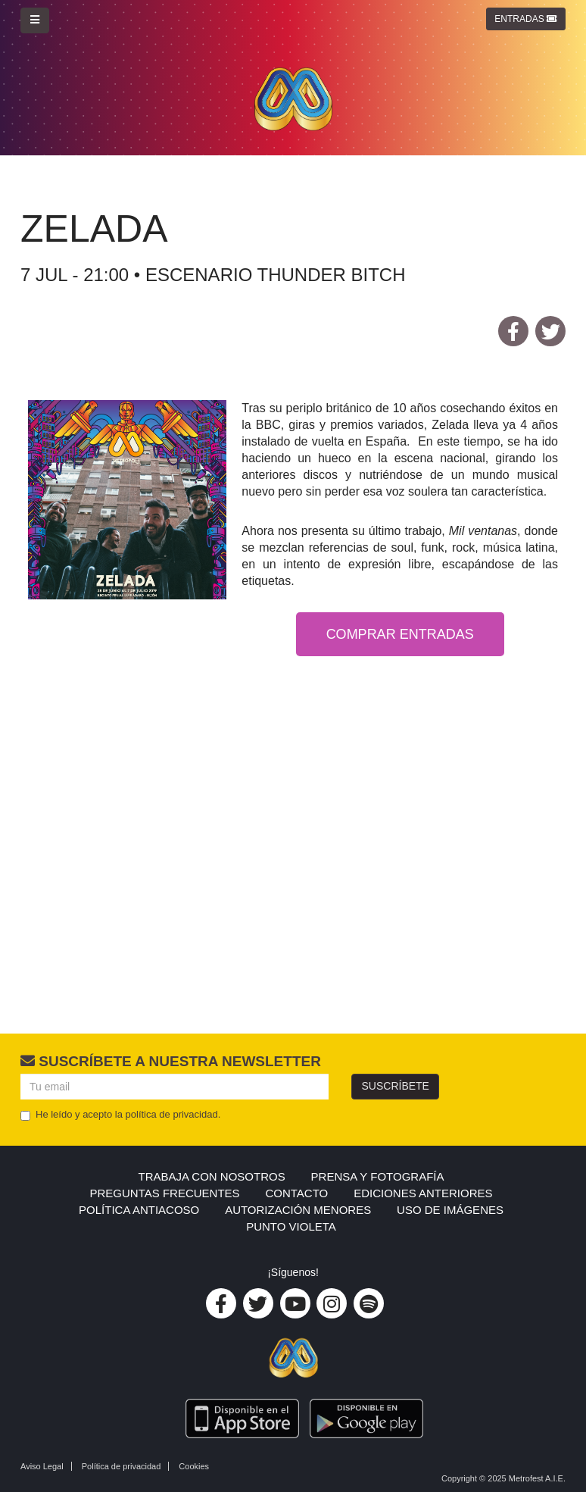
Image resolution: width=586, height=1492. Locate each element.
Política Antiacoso (139, 1209)
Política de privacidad (121, 1466)
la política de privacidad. (167, 1114)
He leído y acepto (120, 1115)
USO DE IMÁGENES (450, 1209)
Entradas (525, 19)
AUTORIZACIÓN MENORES (298, 1209)
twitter (550, 334)
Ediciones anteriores (423, 1193)
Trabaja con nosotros (212, 1176)
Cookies (194, 1466)
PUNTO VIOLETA (291, 1226)
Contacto (296, 1193)
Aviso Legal (42, 1466)
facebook (513, 334)
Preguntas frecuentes (164, 1193)
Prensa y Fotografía (377, 1176)
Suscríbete (395, 1086)
